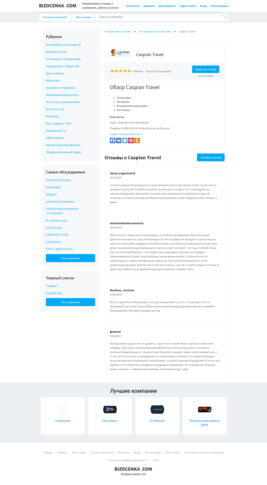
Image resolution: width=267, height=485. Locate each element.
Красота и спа (55, 109)
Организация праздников (63, 145)
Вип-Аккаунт (167, 6)
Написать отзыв (205, 69)
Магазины (52, 116)
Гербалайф (53, 187)
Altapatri (51, 194)
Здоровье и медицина (60, 88)
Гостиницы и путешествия (63, 59)
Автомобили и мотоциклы (63, 45)
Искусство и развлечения (63, 102)
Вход (203, 6)
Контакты (132, 6)
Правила (149, 6)
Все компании (70, 258)
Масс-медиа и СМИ (58, 123)
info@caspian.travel (129, 134)
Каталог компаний (55, 17)
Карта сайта (188, 6)
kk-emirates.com (56, 220)
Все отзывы (83, 17)
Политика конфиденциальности (128, 460)
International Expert (58, 180)
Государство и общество (62, 66)
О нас (155, 460)
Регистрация (219, 6)
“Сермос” (52, 286)
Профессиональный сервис (64, 152)
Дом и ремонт (55, 73)
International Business (60, 201)
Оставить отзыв (211, 157)
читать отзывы (206, 76)
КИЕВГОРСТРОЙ (57, 235)
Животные (53, 80)
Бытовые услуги (56, 52)
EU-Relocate (54, 228)
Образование (55, 138)
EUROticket (53, 242)
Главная (47, 452)
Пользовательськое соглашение (204, 452)
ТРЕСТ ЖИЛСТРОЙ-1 (60, 249)
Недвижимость (56, 131)
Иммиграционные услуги (62, 95)
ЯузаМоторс (54, 293)
